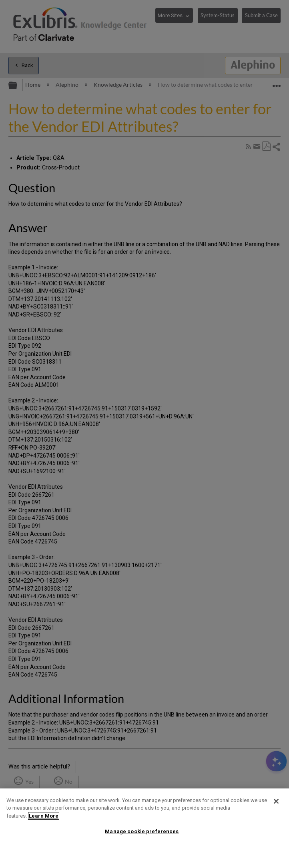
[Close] (276, 801)
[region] (144, 817)
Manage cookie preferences (142, 831)
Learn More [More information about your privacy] (43, 816)
